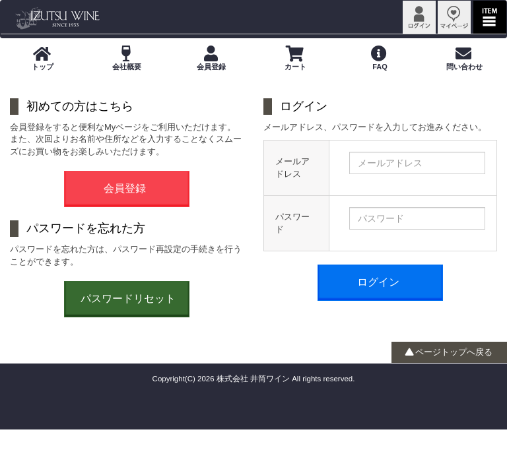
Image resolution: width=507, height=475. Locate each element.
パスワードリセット (128, 298)
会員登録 (125, 188)
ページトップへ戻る (449, 352)
